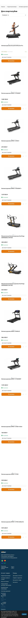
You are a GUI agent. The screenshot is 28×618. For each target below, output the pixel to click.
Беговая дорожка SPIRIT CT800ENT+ (11, 188)
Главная (3, 6)
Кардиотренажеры (12, 6)
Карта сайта (12, 567)
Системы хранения (5, 591)
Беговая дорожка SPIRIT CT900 (9, 474)
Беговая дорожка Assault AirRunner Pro (12, 45)
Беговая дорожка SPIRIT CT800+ (10, 141)
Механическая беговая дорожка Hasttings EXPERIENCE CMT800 (12, 237)
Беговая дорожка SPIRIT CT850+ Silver (11, 426)
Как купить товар (17, 580)
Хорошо (24, 614)
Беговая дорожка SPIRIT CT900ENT (11, 93)
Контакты (15, 582)
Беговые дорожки (23, 6)
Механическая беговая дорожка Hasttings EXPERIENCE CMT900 (12, 284)
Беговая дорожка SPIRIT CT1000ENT (11, 379)
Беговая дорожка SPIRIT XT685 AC (10, 331)
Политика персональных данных (4, 567)
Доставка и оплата (17, 575)
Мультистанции (5, 581)
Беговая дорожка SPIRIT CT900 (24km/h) (12, 522)
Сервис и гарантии (17, 577)
